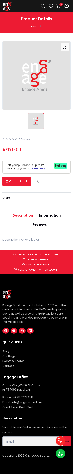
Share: (6, 198)
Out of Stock (16, 181)
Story (5, 351)
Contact (8, 366)
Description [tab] (22, 215)
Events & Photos (13, 361)
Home (34, 26)
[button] (67, 6)
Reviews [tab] (39, 224)
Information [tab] (50, 215)
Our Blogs (8, 356)
